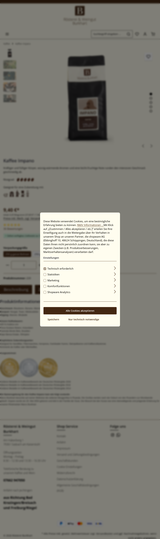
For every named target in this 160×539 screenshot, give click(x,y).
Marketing (53, 280)
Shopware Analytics (58, 292)
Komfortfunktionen (58, 286)
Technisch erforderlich (60, 268)
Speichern (53, 319)
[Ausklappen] (115, 268)
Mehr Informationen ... (90, 225)
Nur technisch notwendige (83, 319)
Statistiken (53, 274)
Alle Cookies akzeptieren (80, 310)
